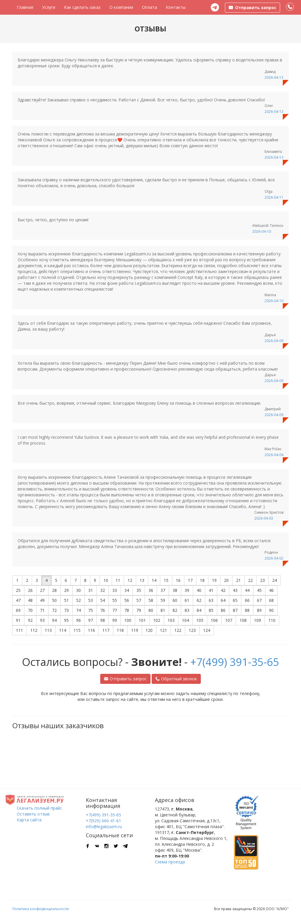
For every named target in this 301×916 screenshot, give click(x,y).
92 (30, 620)
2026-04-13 (274, 77)
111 (19, 630)
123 (192, 630)
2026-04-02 (274, 558)
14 (154, 580)
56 (126, 600)
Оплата (149, 7)
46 (271, 590)
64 (223, 600)
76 (102, 610)
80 (150, 610)
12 (130, 580)
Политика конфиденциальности (40, 908)
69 (18, 610)
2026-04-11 (274, 197)
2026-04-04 (274, 454)
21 (238, 580)
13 (142, 580)
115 (77, 630)
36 (150, 590)
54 (102, 600)
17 (190, 580)
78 (126, 610)
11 (118, 580)
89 (259, 610)
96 (78, 620)
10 (105, 580)
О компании (121, 7)
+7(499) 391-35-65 (234, 662)
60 (175, 600)
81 (162, 610)
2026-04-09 (274, 340)
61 (187, 600)
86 (223, 610)
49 (42, 600)
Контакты (175, 7)
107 (228, 620)
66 (247, 600)
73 (66, 610)
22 (250, 580)
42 (223, 590)
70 (30, 610)
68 (271, 600)
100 (127, 620)
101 (142, 620)
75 (90, 610)
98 (102, 620)
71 (42, 610)
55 (114, 600)
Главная (25, 7)
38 (175, 590)
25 (18, 590)
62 (199, 600)
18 (202, 580)
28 (54, 590)
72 (54, 610)
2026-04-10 (261, 231)
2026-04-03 (263, 518)
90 (271, 610)
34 (126, 590)
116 (91, 630)
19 (214, 580)
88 (247, 610)
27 (42, 590)
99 (114, 620)
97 (90, 620)
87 (235, 610)
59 (162, 600)
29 (66, 590)
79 (138, 610)
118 (120, 630)
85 (211, 610)
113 (48, 630)
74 (78, 610)
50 (54, 600)
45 (259, 590)
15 (166, 580)
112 (33, 630)
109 (257, 620)
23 (262, 580)
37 (162, 590)
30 (78, 590)
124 (206, 630)
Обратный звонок (176, 678)
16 (178, 580)
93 (42, 620)
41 (211, 590)
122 (177, 630)
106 (214, 620)
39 (187, 590)
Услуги (48, 7)
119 (134, 630)
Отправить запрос (125, 678)
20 (226, 580)
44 (247, 590)
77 (114, 610)
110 (271, 620)
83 (187, 610)
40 (199, 590)
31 (90, 590)
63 (211, 600)
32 (102, 590)
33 (114, 590)
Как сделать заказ (82, 7)
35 (138, 590)
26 (30, 590)
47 (18, 600)
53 (90, 600)
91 (18, 620)
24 (274, 580)
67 (259, 600)
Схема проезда (170, 862)
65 (235, 600)
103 (171, 620)
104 (185, 620)
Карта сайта (29, 820)
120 (149, 630)
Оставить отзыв (33, 814)
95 (66, 620)
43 (235, 590)
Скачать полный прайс (39, 808)
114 (62, 630)
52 (78, 600)
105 (199, 620)
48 (30, 600)
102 (156, 620)
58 (150, 600)
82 (175, 610)
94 (54, 620)
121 (163, 630)
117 (105, 630)
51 (66, 600)
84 (199, 610)
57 (138, 600)
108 (243, 620)
